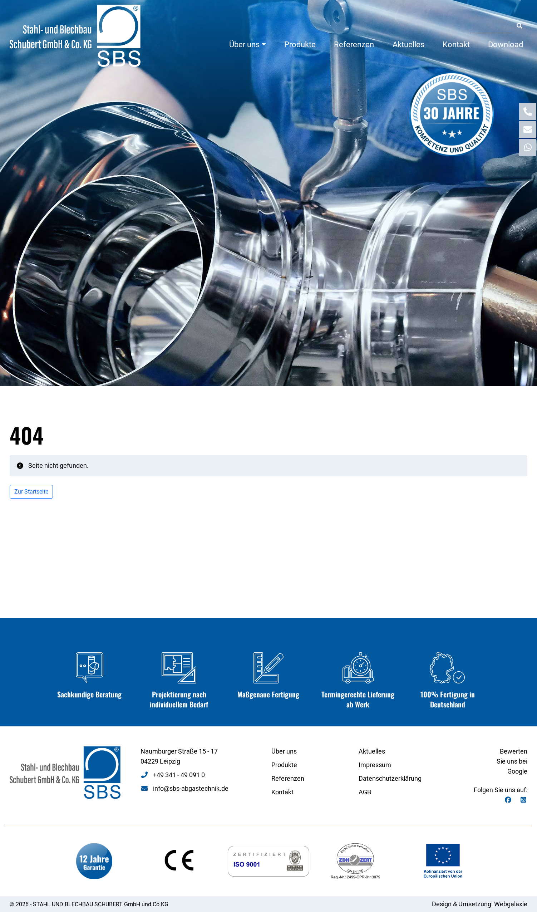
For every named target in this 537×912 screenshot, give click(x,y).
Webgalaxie (510, 904)
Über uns (244, 44)
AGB (365, 792)
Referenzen (354, 44)
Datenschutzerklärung (390, 778)
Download (505, 44)
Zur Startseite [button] (31, 491)
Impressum (375, 765)
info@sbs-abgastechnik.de (190, 788)
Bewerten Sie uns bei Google (512, 761)
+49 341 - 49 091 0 (179, 775)
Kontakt (456, 44)
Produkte (300, 44)
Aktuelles (408, 44)
